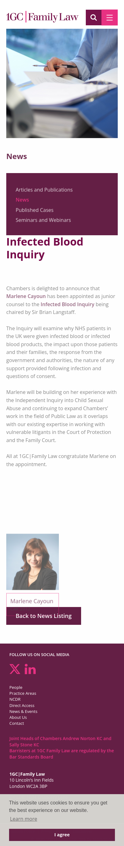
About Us (18, 717)
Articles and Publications (44, 191)
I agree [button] (62, 835)
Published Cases (35, 211)
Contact (16, 723)
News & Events (23, 711)
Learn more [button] (23, 818)
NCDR (14, 699)
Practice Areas (22, 693)
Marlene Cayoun (26, 296)
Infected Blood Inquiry (67, 304)
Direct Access (21, 705)
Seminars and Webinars (43, 221)
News (22, 201)
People (15, 687)
